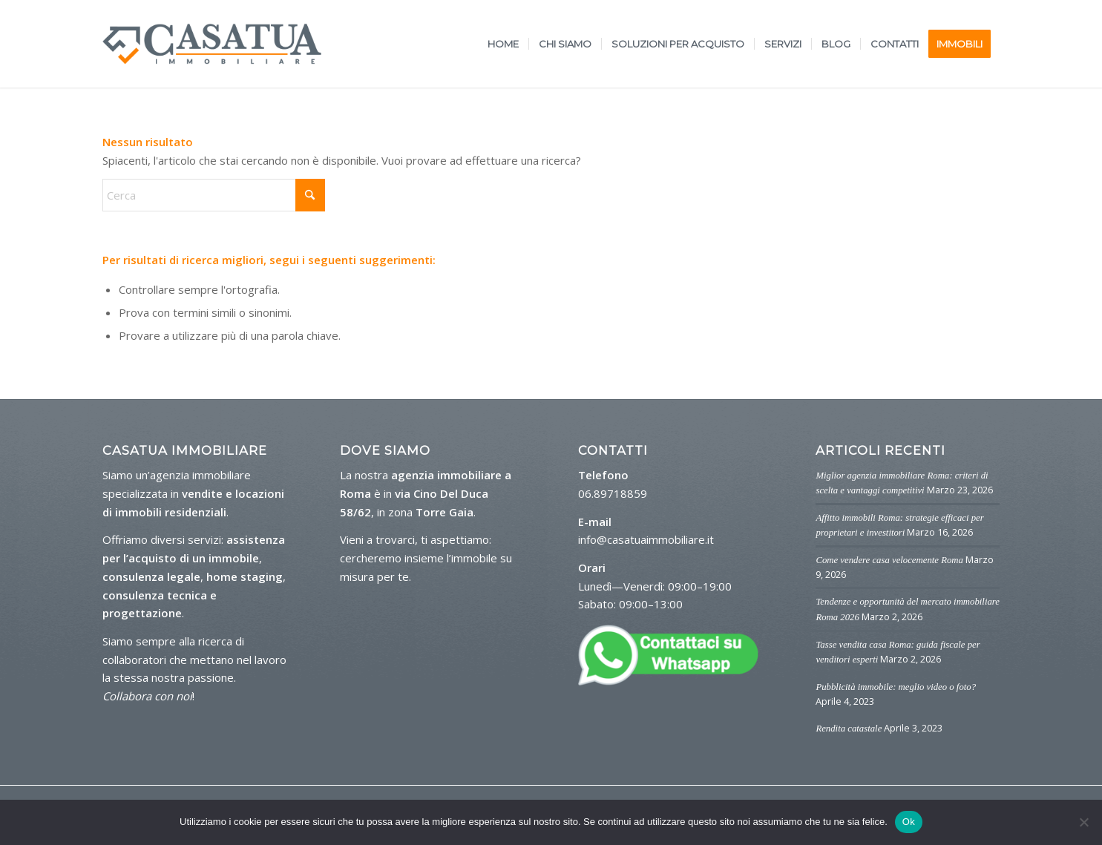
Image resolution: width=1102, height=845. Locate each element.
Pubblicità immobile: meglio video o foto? (896, 687)
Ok (908, 821)
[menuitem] (503, 44)
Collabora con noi (147, 695)
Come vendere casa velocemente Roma (889, 560)
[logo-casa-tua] (211, 44)
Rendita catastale (849, 728)
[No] (1083, 822)
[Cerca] (213, 195)
